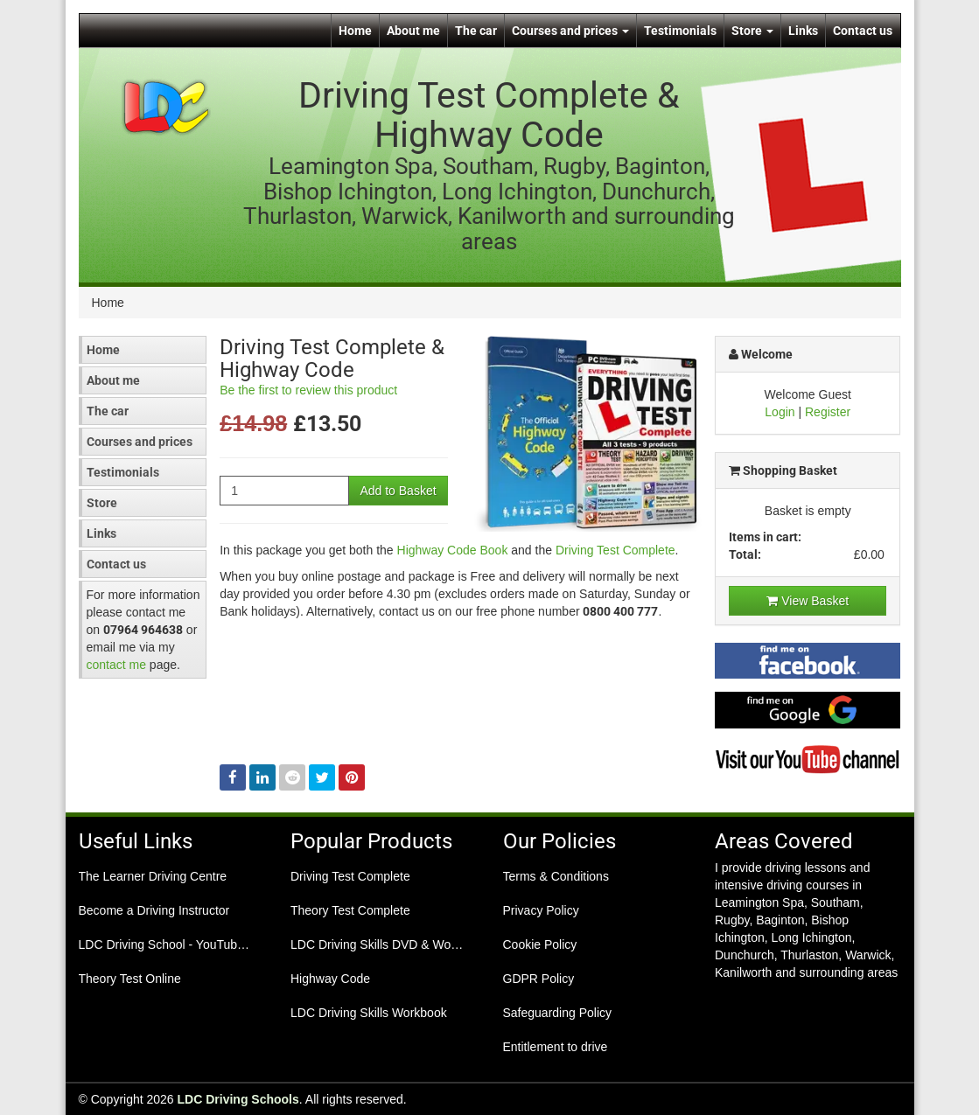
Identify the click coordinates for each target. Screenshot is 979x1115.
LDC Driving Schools (238, 1099)
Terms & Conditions (556, 876)
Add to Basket (398, 491)
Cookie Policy (540, 944)
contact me (116, 665)
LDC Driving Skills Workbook (368, 1013)
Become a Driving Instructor (154, 910)
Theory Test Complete (350, 910)
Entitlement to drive (555, 1047)
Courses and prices (570, 31)
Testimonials (680, 31)
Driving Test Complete (615, 550)
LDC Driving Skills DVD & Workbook (383, 944)
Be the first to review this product (308, 390)
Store (752, 31)
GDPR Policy (539, 979)
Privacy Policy (541, 910)
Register (827, 412)
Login (779, 412)
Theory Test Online (130, 979)
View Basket (807, 601)
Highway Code (330, 979)
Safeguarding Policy (557, 1013)
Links (803, 31)
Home (355, 31)
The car (476, 31)
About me (413, 31)
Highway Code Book (452, 550)
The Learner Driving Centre (153, 876)
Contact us (862, 31)
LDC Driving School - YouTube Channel (172, 944)
